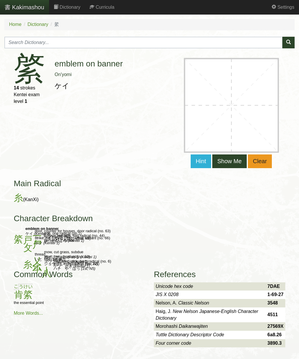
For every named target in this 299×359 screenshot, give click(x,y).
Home (15, 24)
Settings (283, 7)
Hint (201, 161)
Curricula (102, 7)
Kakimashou (24, 7)
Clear (260, 161)
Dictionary (67, 7)
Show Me (229, 161)
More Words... (28, 313)
